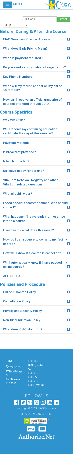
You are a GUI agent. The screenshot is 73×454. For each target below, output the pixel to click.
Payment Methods (16, 143)
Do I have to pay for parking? (23, 171)
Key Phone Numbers (18, 77)
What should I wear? (17, 193)
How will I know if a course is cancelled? (32, 253)
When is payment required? (23, 58)
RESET (63, 19)
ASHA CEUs (11, 276)
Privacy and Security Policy (22, 311)
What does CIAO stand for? (22, 329)
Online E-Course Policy (19, 292)
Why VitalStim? (14, 120)
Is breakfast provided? (19, 152)
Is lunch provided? (16, 161)
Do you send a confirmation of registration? (34, 67)
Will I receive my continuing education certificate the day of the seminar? (30, 131)
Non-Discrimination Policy (21, 320)
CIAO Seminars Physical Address (27, 39)
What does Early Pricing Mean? (25, 48)
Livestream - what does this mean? (28, 230)
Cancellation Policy (16, 301)
